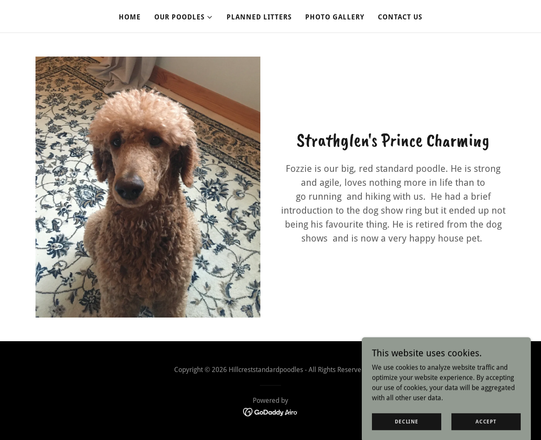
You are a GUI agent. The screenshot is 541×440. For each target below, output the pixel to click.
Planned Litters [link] (259, 17)
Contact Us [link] (400, 17)
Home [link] (130, 17)
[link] (270, 411)
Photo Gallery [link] (334, 17)
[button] (183, 17)
